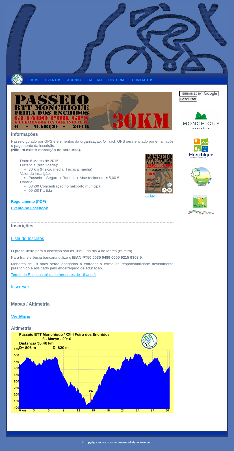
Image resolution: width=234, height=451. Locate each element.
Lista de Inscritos (27, 238)
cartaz (159, 194)
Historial (117, 80)
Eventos (53, 80)
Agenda (74, 80)
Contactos (142, 80)
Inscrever (20, 286)
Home (34, 80)
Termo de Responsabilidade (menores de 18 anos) (53, 275)
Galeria (95, 80)
